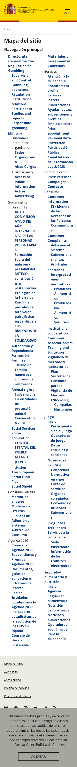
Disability (19, 207)
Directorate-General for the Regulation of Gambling (21, 63)
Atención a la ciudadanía (58, 78)
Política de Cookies (50, 750)
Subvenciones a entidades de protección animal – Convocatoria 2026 (26, 408)
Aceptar (38, 762)
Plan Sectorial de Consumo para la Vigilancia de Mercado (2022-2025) (61, 385)
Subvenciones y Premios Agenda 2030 (24, 559)
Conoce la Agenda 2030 (21, 547)
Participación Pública (58, 150)
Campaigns (57, 182)
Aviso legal (11, 672)
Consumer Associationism (60, 340)
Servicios (61, 322)
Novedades (57, 460)
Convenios (56, 66)
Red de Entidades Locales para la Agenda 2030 (23, 600)
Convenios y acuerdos (61, 505)
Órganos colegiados (60, 496)
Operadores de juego (60, 438)
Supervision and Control (21, 77)
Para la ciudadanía (57, 636)
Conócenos (60, 470)
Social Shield (21, 486)
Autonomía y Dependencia (22, 348)
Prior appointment (59, 131)
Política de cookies (16, 688)
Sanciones (56, 270)
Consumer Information (58, 199)
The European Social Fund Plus (22, 477)
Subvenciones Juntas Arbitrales (61, 259)
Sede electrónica (60, 544)
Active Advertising (24, 193)
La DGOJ (54, 465)
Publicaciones (59, 105)
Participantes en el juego (61, 428)
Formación (20, 355)
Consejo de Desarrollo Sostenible (20, 640)
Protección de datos (17, 696)
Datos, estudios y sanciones (59, 450)
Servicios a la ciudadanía (58, 534)
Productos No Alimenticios (62, 310)
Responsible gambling (21, 125)
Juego (49, 416)
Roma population (20, 435)
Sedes (19, 152)
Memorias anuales (19, 499)
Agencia (54, 591)
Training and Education (58, 350)
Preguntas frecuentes (57, 525)
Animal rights (22, 389)
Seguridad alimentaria (57, 598)
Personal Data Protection (59, 140)
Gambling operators (19, 87)
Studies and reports (21, 115)
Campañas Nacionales (63, 407)
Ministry (15, 133)
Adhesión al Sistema (60, 247)
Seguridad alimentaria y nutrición (55, 577)
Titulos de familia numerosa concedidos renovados (24, 374)
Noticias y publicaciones (59, 617)
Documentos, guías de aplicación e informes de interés (22, 578)
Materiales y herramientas (59, 58)
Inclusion (18, 467)
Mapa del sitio (13, 664)
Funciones (19, 138)
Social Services (23, 428)
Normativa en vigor (60, 477)
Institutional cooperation (58, 330)
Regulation (20, 94)
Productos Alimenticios (62, 294)
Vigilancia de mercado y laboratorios (58, 362)
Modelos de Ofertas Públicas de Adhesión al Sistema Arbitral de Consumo (21, 520)
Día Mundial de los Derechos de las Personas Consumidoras (62, 218)
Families (18, 360)
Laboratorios (58, 610)
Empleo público (60, 123)
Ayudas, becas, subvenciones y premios (60, 114)
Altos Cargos (25, 166)
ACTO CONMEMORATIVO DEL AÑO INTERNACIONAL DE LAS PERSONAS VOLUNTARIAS (25, 231)
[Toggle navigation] (69, 9)
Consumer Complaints (57, 238)
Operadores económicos (57, 627)
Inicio (52, 421)
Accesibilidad (12, 680)
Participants (21, 108)
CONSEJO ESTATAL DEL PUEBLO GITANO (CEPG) (25, 452)
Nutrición (55, 605)
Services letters (54, 97)
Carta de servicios (58, 486)
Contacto (55, 186)
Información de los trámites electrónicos (61, 558)
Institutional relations (21, 101)
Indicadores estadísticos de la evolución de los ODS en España (24, 621)
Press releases (59, 177)
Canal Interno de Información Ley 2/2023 (60, 162)
